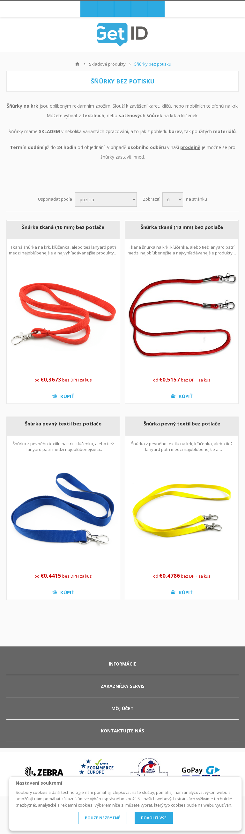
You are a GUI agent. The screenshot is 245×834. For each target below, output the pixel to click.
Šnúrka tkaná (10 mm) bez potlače (63, 227)
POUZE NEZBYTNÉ (102, 818)
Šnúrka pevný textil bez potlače (63, 423)
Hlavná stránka (77, 64)
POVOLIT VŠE (154, 818)
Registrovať (122, 9)
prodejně (190, 147)
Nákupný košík (105, 9)
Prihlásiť (139, 9)
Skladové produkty (107, 64)
